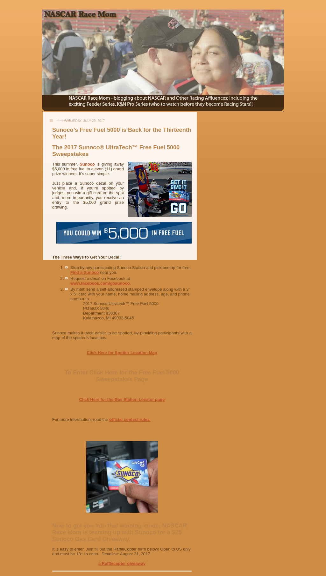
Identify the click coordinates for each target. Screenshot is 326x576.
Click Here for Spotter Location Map (122, 352)
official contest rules (130, 419)
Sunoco (87, 164)
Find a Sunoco (84, 272)
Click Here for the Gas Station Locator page (122, 399)
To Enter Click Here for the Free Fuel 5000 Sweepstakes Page (122, 375)
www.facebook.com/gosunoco (100, 283)
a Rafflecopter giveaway (121, 563)
